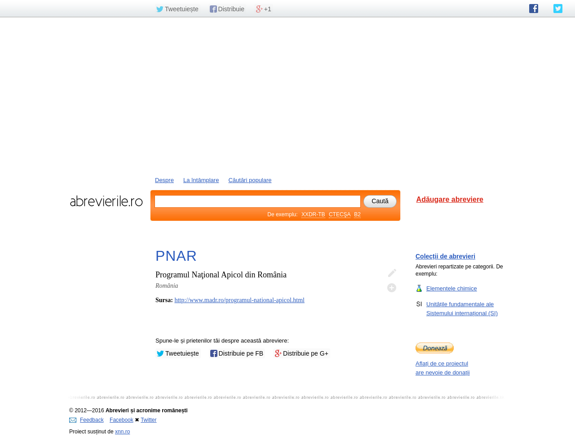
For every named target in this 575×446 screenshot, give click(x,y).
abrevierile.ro (106, 201)
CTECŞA (339, 214)
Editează (391, 273)
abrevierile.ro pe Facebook (533, 8)
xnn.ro (122, 431)
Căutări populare (249, 180)
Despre (164, 180)
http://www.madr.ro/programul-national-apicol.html (239, 300)
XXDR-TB (313, 214)
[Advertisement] (287, 96)
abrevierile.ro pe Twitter (557, 8)
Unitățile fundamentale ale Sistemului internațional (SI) (462, 308)
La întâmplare (201, 180)
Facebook (121, 420)
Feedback (86, 420)
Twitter (148, 420)
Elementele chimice (451, 288)
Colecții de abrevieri (445, 256)
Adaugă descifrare (391, 287)
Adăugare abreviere (449, 199)
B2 (357, 214)
